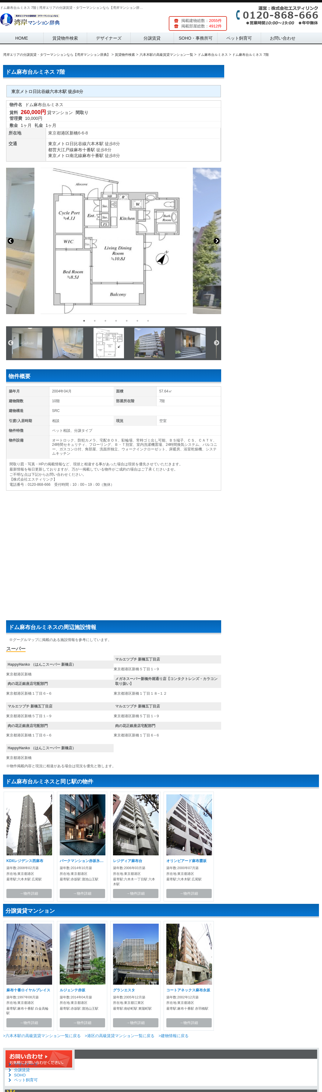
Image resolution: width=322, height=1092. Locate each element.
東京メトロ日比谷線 (67, 143)
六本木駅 (95, 143)
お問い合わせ (282, 38)
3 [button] (105, 321)
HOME (21, 38)
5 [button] (127, 321)
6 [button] (137, 321)
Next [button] (217, 241)
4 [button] (116, 321)
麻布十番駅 (84, 149)
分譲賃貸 (152, 38)
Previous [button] (11, 241)
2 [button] (95, 321)
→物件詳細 (29, 893)
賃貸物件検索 (65, 38)
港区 (65, 133)
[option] (113, 241)
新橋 (73, 133)
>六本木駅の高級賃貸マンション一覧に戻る (42, 1035)
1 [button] (84, 321)
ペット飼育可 (239, 38)
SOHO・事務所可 (196, 38)
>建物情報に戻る (173, 1035)
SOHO (20, 1075)
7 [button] (148, 321)
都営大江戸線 (61, 149)
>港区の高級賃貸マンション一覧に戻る (119, 1035)
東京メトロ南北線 (65, 155)
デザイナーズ (109, 38)
